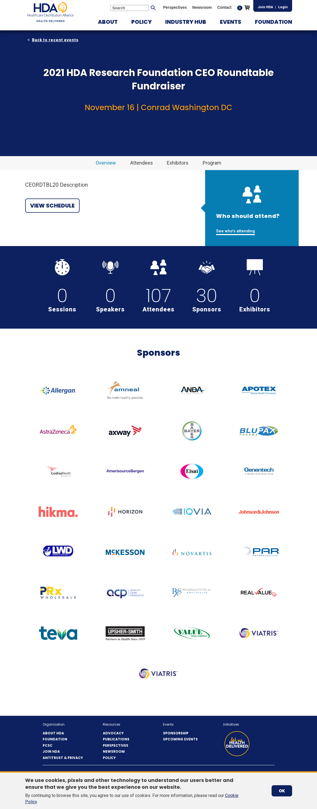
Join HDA (265, 7)
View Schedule (52, 205)
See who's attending (235, 231)
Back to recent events (55, 40)
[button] (108, 22)
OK (282, 791)
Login (283, 7)
